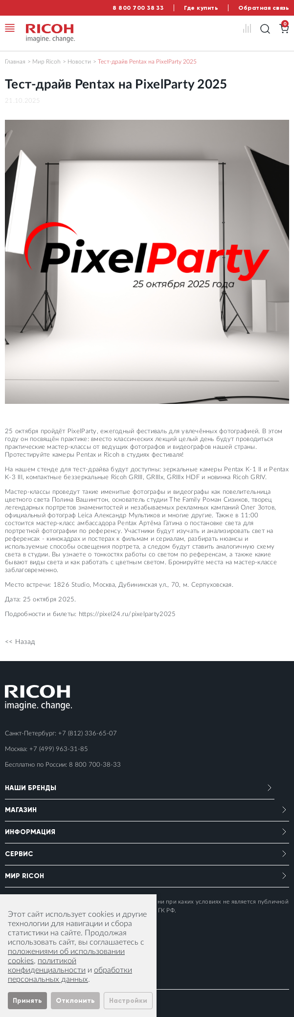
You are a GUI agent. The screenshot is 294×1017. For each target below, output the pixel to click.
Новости (79, 62)
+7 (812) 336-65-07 (87, 733)
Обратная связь (263, 7)
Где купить (201, 7)
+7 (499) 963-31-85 (58, 749)
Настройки (128, 1000)
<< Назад (20, 642)
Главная (15, 62)
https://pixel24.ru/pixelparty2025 (127, 614)
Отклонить (75, 1000)
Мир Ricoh (46, 62)
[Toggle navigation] (10, 28)
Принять (27, 1000)
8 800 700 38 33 (138, 7)
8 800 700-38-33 (95, 765)
